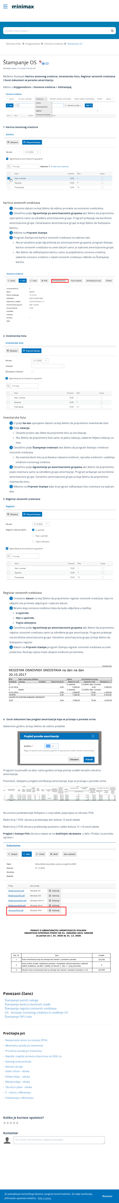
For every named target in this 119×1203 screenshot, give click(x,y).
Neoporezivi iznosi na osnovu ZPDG (29, 1040)
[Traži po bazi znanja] (56, 30)
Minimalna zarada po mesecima (27, 1045)
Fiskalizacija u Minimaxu (21, 1098)
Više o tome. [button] (44, 1198)
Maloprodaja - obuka (20, 1081)
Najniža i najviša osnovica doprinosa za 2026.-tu (36, 1056)
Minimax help (13, 43)
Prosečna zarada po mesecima (26, 1051)
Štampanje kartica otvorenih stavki (28, 1004)
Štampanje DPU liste (18, 1016)
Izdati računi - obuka (19, 1071)
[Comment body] (59, 1140)
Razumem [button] (107, 1196)
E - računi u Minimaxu (20, 1092)
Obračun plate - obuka (21, 1087)
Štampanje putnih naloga (21, 1000)
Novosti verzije (16, 1066)
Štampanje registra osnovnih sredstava (31, 1008)
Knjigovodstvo (33, 43)
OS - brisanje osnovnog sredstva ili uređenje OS (36, 1012)
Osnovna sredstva (53, 43)
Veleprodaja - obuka (20, 1076)
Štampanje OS (74, 43)
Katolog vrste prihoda (20, 1061)
